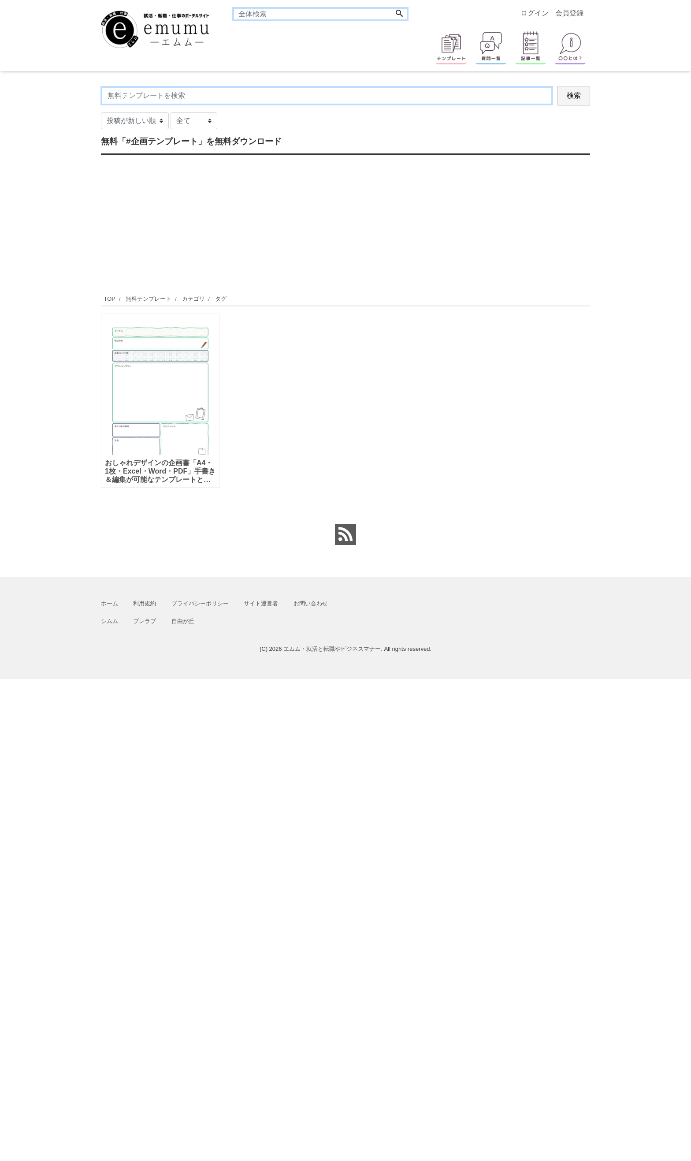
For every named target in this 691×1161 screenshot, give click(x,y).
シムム (109, 621)
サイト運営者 (261, 603)
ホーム (109, 603)
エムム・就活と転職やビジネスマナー (332, 649)
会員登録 (569, 13)
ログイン (534, 13)
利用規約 (144, 603)
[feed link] (345, 534)
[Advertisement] (59, 218)
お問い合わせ (310, 603)
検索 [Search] (574, 95)
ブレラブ (144, 621)
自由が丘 (182, 621)
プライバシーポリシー (200, 603)
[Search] (399, 14)
